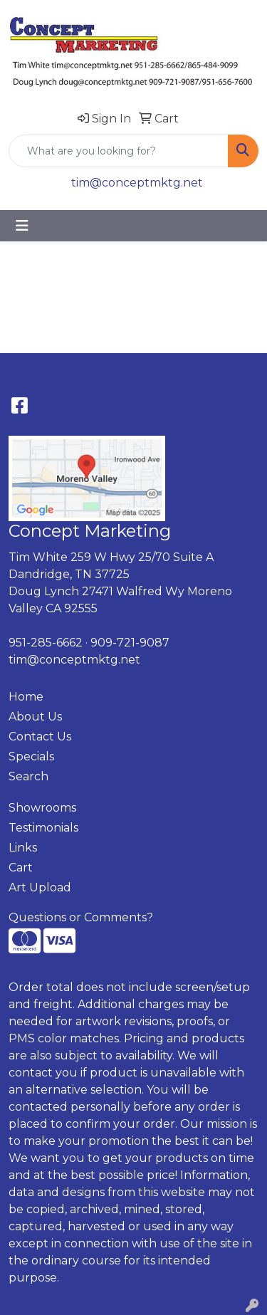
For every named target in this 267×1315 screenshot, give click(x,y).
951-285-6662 (46, 642)
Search (28, 776)
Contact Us (40, 736)
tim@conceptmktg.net (137, 182)
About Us (35, 716)
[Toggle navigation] (22, 226)
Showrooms (42, 807)
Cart (21, 867)
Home (26, 696)
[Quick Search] (119, 151)
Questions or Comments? (81, 917)
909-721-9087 (129, 642)
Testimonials (43, 827)
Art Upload (40, 887)
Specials (31, 756)
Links (23, 847)
